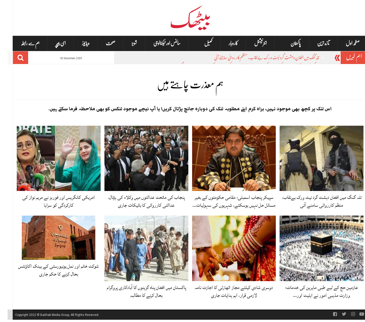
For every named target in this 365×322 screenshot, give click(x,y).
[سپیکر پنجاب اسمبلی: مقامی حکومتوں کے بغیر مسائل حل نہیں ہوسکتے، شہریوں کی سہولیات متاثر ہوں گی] (226, 158)
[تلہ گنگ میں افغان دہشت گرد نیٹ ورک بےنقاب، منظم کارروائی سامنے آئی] (314, 158)
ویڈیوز (78, 43)
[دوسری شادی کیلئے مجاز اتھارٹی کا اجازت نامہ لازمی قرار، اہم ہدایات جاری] (226, 249)
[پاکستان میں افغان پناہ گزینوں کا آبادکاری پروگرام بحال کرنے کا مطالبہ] (139, 249)
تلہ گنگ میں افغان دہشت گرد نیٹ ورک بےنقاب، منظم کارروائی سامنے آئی (259, 58)
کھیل (201, 43)
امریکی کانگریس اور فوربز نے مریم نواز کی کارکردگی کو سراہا (51, 201)
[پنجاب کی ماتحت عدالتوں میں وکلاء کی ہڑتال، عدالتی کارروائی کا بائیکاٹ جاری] (139, 158)
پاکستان (288, 43)
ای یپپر (53, 43)
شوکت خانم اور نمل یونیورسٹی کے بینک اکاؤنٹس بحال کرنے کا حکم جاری (51, 270)
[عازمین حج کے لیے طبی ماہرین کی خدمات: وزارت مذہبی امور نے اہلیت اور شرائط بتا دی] (314, 249)
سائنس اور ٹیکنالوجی (159, 43)
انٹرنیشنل (253, 43)
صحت (103, 43)
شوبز (127, 43)
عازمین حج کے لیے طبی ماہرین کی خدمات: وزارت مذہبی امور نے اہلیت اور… (314, 291)
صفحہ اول (345, 43)
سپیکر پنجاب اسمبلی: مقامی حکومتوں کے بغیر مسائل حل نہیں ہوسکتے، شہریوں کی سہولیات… (226, 201)
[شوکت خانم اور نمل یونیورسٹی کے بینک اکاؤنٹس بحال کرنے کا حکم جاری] (51, 238)
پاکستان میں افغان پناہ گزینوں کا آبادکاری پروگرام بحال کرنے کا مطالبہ (138, 291)
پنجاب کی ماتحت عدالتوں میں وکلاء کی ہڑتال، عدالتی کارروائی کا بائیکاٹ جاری (138, 201)
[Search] (13, 57)
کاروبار (225, 43)
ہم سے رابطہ (22, 43)
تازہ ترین (315, 43)
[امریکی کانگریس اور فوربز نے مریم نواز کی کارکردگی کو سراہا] (51, 158)
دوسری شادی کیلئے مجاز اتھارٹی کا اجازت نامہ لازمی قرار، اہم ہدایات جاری (226, 291)
